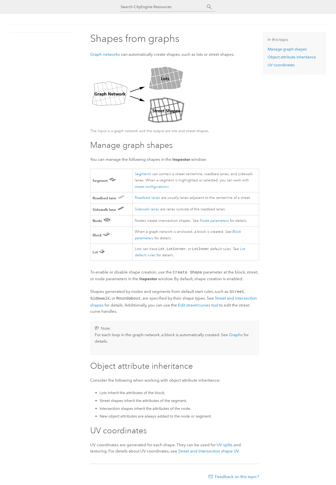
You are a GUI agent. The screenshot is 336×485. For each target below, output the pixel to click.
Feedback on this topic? (237, 475)
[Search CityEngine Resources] (163, 6)
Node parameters (214, 220)
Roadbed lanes (147, 197)
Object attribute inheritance (292, 57)
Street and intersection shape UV (208, 450)
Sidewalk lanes (147, 209)
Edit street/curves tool (198, 304)
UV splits (225, 443)
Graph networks (105, 54)
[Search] (209, 7)
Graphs (236, 333)
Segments (143, 174)
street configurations (152, 186)
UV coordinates (281, 65)
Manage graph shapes (287, 49)
